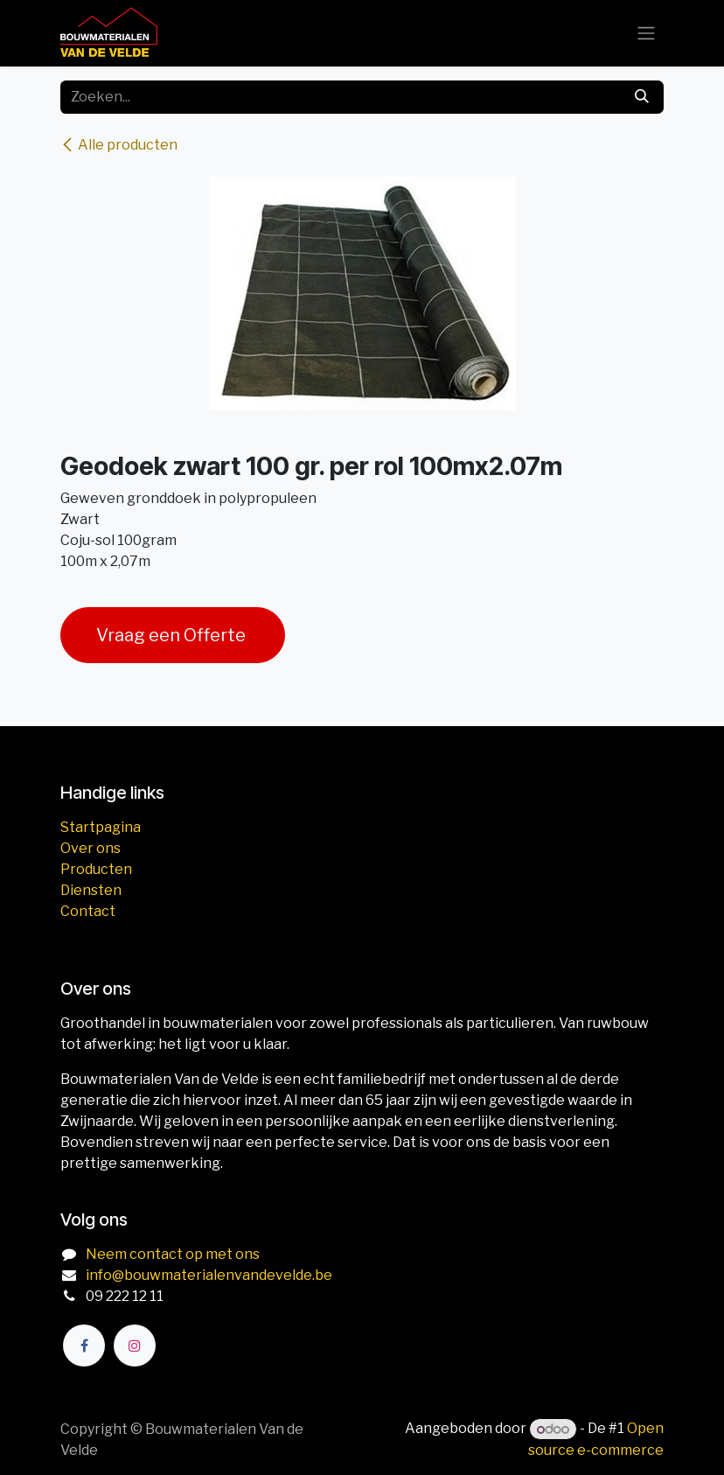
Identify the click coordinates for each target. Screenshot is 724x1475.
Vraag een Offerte (172, 635)
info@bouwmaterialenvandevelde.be (209, 1275)
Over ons (90, 848)
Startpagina (100, 827)
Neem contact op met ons (173, 1254)
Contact (87, 911)
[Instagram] (135, 1346)
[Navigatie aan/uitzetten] (646, 34)
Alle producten (119, 144)
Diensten (91, 890)
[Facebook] (84, 1346)
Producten (96, 869)
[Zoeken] (642, 97)
